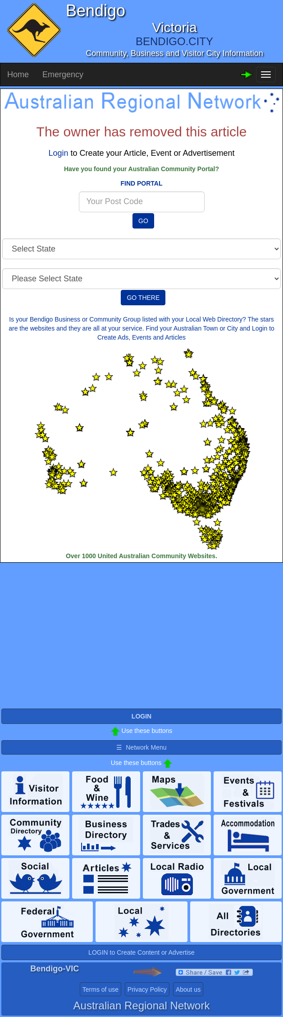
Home (18, 74)
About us (188, 989)
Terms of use (100, 989)
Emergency (62, 74)
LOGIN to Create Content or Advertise (141, 952)
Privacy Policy (147, 989)
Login (58, 153)
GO (143, 220)
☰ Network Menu (141, 747)
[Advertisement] (141, 635)
